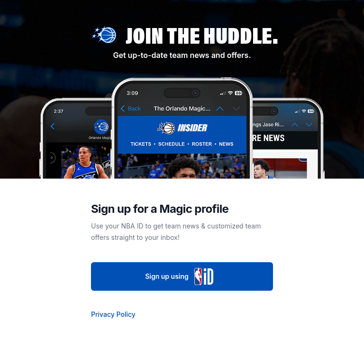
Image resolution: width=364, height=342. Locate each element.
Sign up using (182, 276)
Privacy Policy (113, 314)
